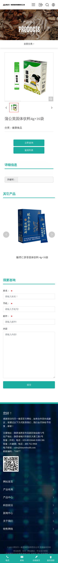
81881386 (40, 440)
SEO (24, 551)
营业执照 (17, 551)
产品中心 (29, 23)
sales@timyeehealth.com (25, 447)
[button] (6, 234)
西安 (46, 551)
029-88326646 (29, 440)
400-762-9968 (31, 444)
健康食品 (17, 127)
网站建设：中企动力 (35, 551)
